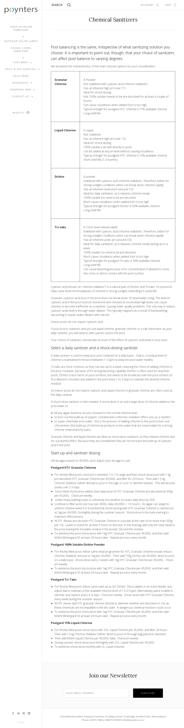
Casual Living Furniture (21, 49)
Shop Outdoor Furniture (21, 28)
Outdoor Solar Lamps (21, 41)
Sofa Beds (20, 62)
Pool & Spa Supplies (20, 69)
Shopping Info (21, 89)
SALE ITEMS (21, 75)
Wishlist (21, 112)
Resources (20, 82)
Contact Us (20, 96)
